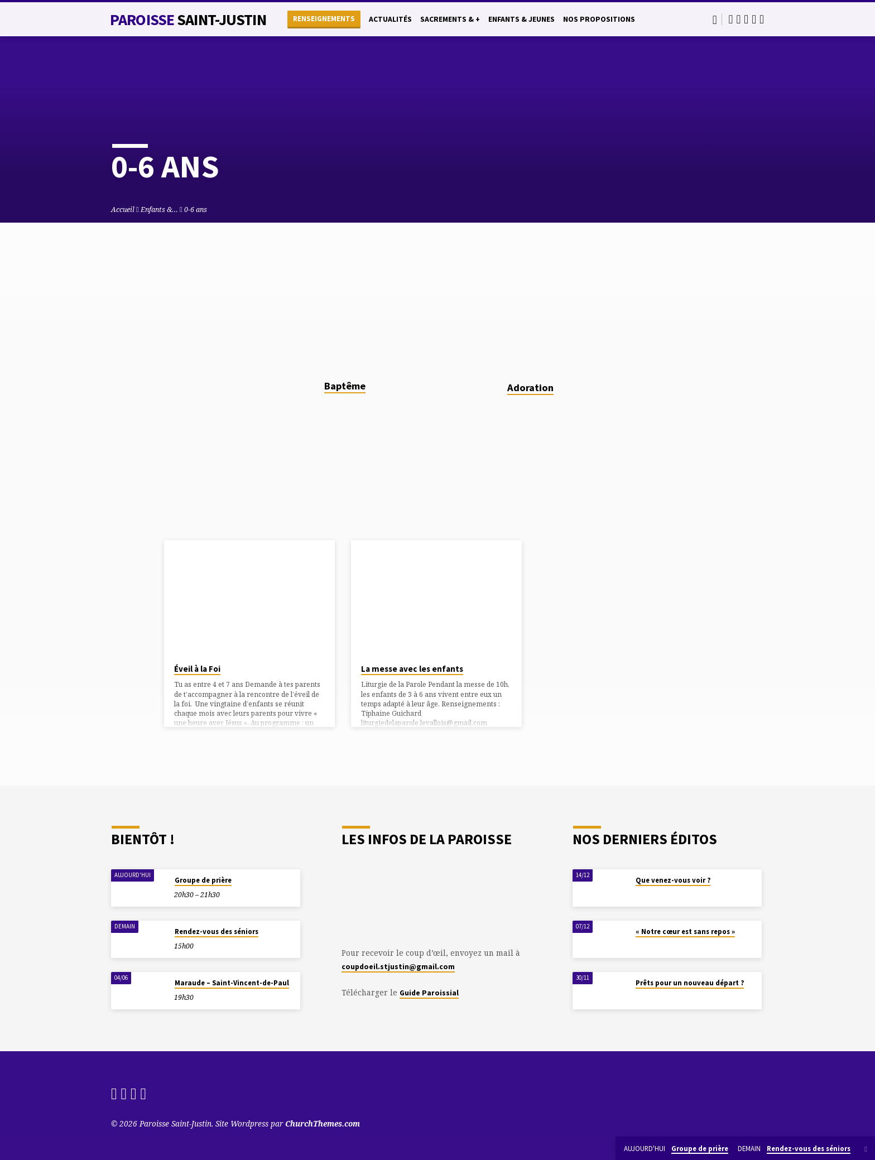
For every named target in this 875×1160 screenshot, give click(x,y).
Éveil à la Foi (197, 668)
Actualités (390, 19)
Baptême (345, 385)
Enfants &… (159, 209)
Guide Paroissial (429, 993)
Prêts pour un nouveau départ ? (690, 983)
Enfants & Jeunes (521, 19)
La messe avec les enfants (412, 668)
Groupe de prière (203, 880)
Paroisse (188, 19)
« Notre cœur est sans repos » (685, 931)
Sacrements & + (450, 19)
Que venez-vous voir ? (673, 880)
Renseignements (324, 18)
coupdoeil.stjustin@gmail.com (398, 966)
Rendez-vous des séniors (216, 931)
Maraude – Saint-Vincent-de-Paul (232, 983)
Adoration (530, 387)
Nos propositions (599, 19)
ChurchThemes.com (322, 1123)
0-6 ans (195, 209)
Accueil (122, 209)
